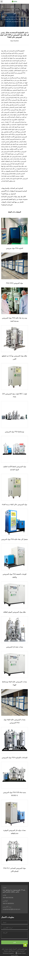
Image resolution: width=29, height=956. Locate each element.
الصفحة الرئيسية (23, 16)
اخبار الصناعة (13, 16)
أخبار (18, 16)
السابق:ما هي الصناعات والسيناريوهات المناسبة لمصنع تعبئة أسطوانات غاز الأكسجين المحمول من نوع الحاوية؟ (14, 191)
